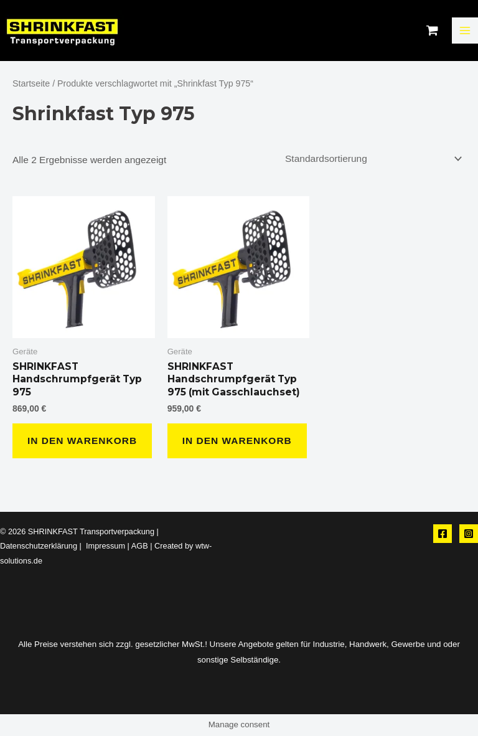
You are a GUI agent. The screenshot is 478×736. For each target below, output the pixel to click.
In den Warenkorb (82, 440)
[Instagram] (468, 533)
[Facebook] (442, 533)
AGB (139, 545)
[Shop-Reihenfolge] (372, 159)
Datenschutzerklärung (38, 545)
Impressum (104, 545)
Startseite (31, 83)
